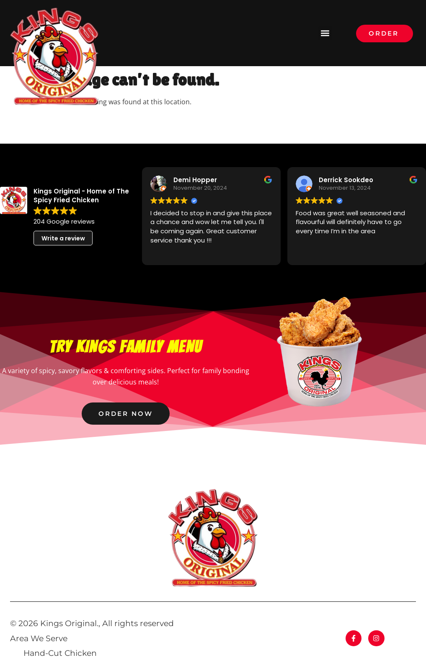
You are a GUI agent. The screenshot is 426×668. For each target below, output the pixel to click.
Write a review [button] (63, 238)
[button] (325, 33)
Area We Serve (38, 638)
